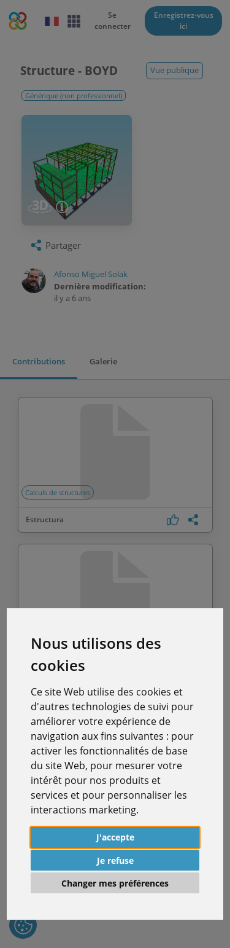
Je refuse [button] (115, 860)
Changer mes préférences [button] (115, 883)
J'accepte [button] (115, 837)
